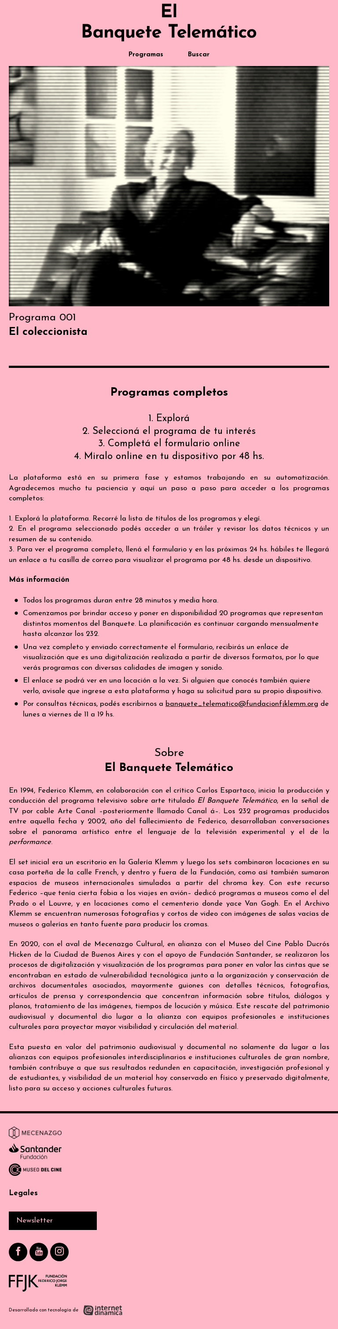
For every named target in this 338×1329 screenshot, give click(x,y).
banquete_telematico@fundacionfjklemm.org (241, 704)
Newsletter (34, 1220)
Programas (146, 54)
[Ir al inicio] (169, 22)
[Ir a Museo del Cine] (35, 1171)
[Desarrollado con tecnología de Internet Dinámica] (66, 1310)
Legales (23, 1193)
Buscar (198, 54)
